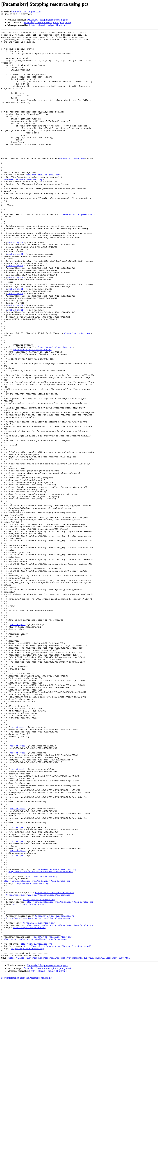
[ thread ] (41, 25)
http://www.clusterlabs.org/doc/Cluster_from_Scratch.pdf (37, 1051)
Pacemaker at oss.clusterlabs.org (57, 1037)
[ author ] (62, 25)
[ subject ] (52, 25)
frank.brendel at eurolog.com (54, 410)
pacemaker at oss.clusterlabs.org (23, 209)
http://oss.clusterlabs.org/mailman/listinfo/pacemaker (41, 1039)
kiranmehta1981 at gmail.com (26, 11)
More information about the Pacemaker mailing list (26, 1163)
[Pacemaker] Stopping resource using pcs (47, 19)
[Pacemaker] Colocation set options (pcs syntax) (47, 22)
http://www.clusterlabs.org (41, 1045)
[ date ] (32, 25)
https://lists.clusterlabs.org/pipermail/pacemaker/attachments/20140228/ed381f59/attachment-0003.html (69, 1143)
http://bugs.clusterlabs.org (32, 1053)
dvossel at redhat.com (72, 184)
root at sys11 (15, 284)
